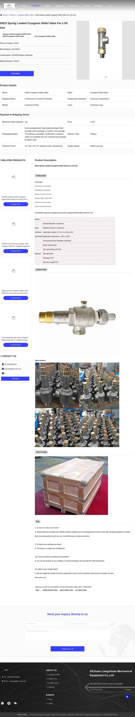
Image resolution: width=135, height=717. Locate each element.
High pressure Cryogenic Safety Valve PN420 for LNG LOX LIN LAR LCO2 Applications (15, 293)
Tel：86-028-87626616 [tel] (11, 677)
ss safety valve (81, 590)
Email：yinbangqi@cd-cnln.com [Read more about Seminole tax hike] (14, 681)
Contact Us (74, 6)
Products (35, 6)
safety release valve (50, 590)
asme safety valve (66, 590)
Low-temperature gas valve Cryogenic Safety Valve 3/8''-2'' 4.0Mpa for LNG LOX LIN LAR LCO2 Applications (15, 340)
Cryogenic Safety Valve (25, 15)
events (87, 6)
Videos (47, 6)
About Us (60, 6)
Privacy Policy (22, 715)
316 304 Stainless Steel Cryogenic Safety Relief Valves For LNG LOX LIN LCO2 (15, 199)
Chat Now (16, 73)
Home (24, 6)
